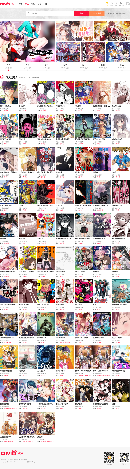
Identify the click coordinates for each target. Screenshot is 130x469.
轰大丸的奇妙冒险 (99, 139)
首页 (21, 4)
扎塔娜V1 (22, 205)
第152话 (43, 243)
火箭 (94, 304)
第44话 (62, 408)
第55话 (6, 309)
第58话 (99, 408)
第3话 (5, 144)
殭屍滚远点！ (60, 106)
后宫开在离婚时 (117, 338)
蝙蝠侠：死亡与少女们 (45, 205)
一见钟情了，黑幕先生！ (27, 172)
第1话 (24, 111)
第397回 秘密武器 (28, 441)
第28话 (99, 243)
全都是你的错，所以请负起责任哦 (11, 172)
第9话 (43, 210)
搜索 (82, 13)
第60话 (25, 177)
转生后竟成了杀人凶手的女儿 (47, 172)
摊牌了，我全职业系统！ (83, 371)
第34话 (80, 111)
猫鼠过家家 (78, 304)
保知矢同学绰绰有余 (118, 371)
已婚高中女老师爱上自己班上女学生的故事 (107, 205)
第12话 (43, 144)
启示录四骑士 (60, 371)
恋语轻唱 (115, 271)
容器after (115, 404)
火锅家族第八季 (5, 437)
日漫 (39, 4)
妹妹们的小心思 (117, 139)
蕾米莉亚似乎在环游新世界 (9, 271)
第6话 (5, 177)
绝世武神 (40, 437)
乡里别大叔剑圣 (80, 271)
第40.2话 (80, 276)
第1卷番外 (100, 210)
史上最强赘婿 (4, 404)
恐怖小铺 (22, 139)
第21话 (62, 309)
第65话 (6, 375)
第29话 (80, 342)
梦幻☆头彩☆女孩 (62, 404)
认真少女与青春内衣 (44, 139)
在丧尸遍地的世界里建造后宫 (84, 238)
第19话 (99, 342)
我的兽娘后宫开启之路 (82, 139)
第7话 (24, 144)
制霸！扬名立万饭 (43, 304)
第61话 (80, 177)
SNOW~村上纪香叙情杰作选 (84, 205)
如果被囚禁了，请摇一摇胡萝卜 (103, 106)
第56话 (80, 408)
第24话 (62, 177)
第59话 (118, 276)
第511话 (118, 177)
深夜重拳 (96, 271)
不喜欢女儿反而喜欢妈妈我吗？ (48, 404)
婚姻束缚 (59, 172)
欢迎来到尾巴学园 (6, 205)
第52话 (118, 144)
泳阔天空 (59, 205)
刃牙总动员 (41, 371)
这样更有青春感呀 (25, 404)
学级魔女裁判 (79, 172)
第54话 (25, 276)
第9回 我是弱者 (8, 441)
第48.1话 (25, 408)
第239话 (62, 375)
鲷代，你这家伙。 (6, 106)
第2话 (61, 210)
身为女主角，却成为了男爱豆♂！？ (86, 338)
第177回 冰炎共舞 (65, 342)
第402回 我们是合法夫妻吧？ (12, 408)
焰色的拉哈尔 (60, 271)
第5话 (98, 276)
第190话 (25, 375)
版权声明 (24, 459)
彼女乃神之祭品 (24, 304)
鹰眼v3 (95, 172)
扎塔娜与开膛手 (98, 338)
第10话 (25, 309)
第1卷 (80, 210)
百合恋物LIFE (116, 106)
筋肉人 (114, 172)
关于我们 (4, 459)
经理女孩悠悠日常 (6, 371)
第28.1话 (43, 111)
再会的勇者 (60, 304)
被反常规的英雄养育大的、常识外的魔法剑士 (34, 338)
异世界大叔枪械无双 (63, 139)
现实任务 (3, 238)
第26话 (118, 375)
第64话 (43, 375)
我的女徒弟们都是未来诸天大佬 (29, 437)
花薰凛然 (22, 371)
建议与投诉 (14, 459)
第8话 (43, 309)
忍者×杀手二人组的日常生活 (28, 271)
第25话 (25, 342)
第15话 (43, 177)
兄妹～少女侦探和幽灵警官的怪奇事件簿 (13, 304)
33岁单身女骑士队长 (7, 338)
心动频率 (78, 106)
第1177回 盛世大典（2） (48, 441)
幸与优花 (22, 106)
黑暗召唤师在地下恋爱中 (45, 271)
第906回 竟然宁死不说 (84, 375)
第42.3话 (43, 408)
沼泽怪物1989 (41, 338)
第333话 (6, 276)
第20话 (118, 111)
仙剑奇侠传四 (60, 338)
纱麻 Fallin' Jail (117, 205)
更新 (27, 4)
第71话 (43, 276)
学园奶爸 (40, 238)
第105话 (80, 144)
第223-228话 (7, 342)
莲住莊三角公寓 (5, 139)
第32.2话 (80, 243)
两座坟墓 (22, 238)
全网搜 (97, 13)
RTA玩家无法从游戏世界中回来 (48, 106)
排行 (33, 4)
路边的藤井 (78, 404)
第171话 (118, 342)
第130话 (6, 243)
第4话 (61, 111)
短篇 (24, 243)
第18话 (6, 111)
